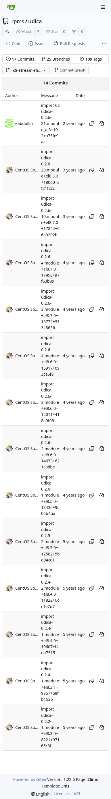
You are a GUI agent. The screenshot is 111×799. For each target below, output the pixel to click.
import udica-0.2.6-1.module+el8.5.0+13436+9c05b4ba (50, 495)
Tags (91, 59)
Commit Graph (69, 70)
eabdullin (24, 123)
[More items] (104, 43)
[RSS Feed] (7, 31)
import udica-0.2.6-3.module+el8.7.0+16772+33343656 (50, 309)
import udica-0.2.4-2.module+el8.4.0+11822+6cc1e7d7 (50, 588)
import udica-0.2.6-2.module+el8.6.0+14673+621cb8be (50, 449)
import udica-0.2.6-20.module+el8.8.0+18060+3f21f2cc (50, 170)
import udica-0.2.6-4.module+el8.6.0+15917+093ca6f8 (50, 356)
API (77, 793)
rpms (18, 21)
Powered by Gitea (29, 779)
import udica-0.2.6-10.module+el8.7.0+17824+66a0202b (50, 216)
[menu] (40, 794)
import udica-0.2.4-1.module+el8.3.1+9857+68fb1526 (50, 681)
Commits (20, 59)
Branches (55, 59)
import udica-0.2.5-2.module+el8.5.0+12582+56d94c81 (50, 542)
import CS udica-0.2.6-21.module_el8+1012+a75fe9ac (50, 124)
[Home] (11, 7)
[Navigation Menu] (103, 7)
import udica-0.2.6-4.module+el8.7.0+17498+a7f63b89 (50, 263)
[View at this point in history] (101, 123)
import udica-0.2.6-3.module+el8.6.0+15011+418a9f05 (50, 402)
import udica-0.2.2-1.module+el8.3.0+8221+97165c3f (50, 728)
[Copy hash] (91, 123)
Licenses (62, 793)
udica (35, 21)
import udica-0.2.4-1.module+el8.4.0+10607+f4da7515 (50, 634)
